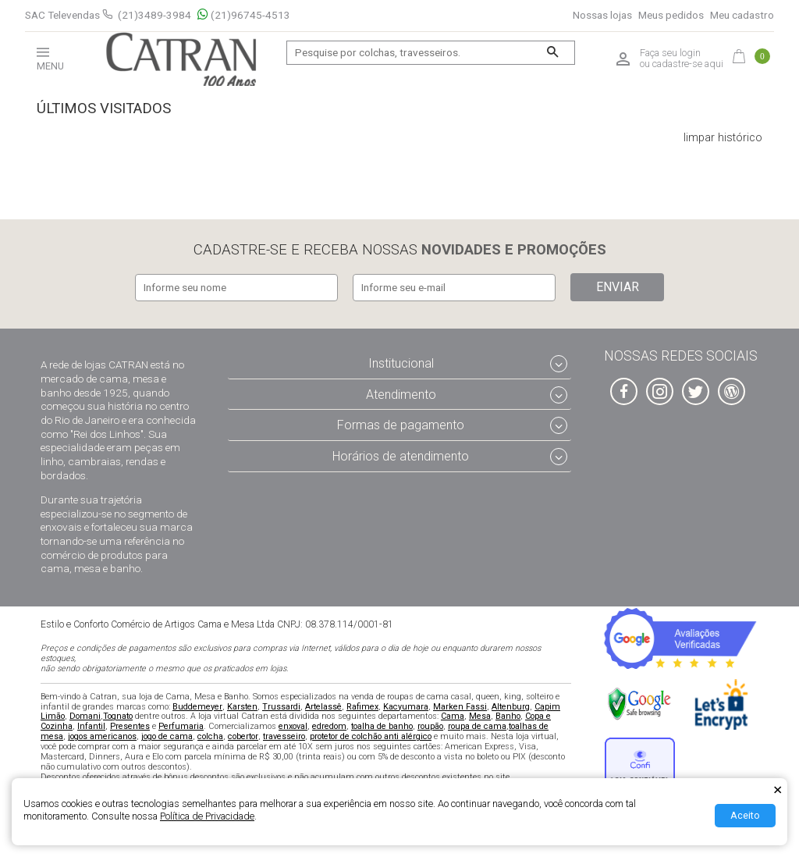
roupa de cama (477, 725)
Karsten (242, 705)
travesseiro (284, 736)
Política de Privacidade (207, 816)
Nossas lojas (602, 15)
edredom (329, 725)
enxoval (293, 725)
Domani (85, 715)
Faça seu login (670, 53)
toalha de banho (382, 725)
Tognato (118, 715)
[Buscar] (552, 52)
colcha (210, 736)
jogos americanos (102, 736)
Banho (507, 715)
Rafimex (362, 705)
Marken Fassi (460, 705)
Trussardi (281, 705)
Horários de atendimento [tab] (400, 455)
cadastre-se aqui (687, 63)
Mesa (480, 715)
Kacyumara (405, 705)
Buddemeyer (197, 705)
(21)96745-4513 (243, 15)
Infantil (91, 725)
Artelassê (323, 705)
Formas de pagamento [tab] (400, 424)
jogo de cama (167, 736)
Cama (452, 715)
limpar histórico (723, 138)
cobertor (243, 736)
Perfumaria (181, 725)
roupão (430, 725)
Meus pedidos (671, 15)
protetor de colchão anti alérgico (370, 736)
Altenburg (511, 705)
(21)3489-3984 (154, 15)
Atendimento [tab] (401, 393)
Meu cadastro (742, 15)
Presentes (130, 725)
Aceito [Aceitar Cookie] (745, 815)
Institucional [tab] (401, 362)
